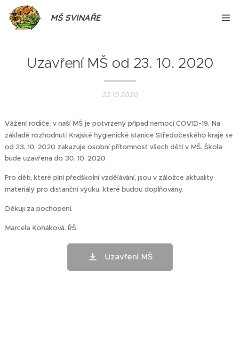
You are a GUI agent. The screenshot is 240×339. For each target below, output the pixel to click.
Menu (226, 17)
